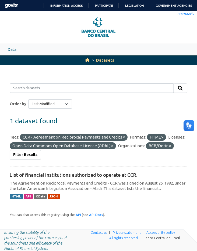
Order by (18, 104)
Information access (66, 6)
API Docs (96, 215)
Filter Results (25, 155)
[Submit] (180, 88)
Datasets (105, 60)
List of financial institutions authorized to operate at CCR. (74, 175)
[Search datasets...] (92, 88)
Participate (104, 6)
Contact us (99, 232)
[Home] (87, 60)
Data (12, 49)
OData (40, 196)
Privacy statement (127, 232)
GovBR (11, 5)
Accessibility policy (160, 232)
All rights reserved (123, 238)
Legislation (134, 6)
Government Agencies (174, 6)
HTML (16, 196)
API (28, 196)
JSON (54, 196)
